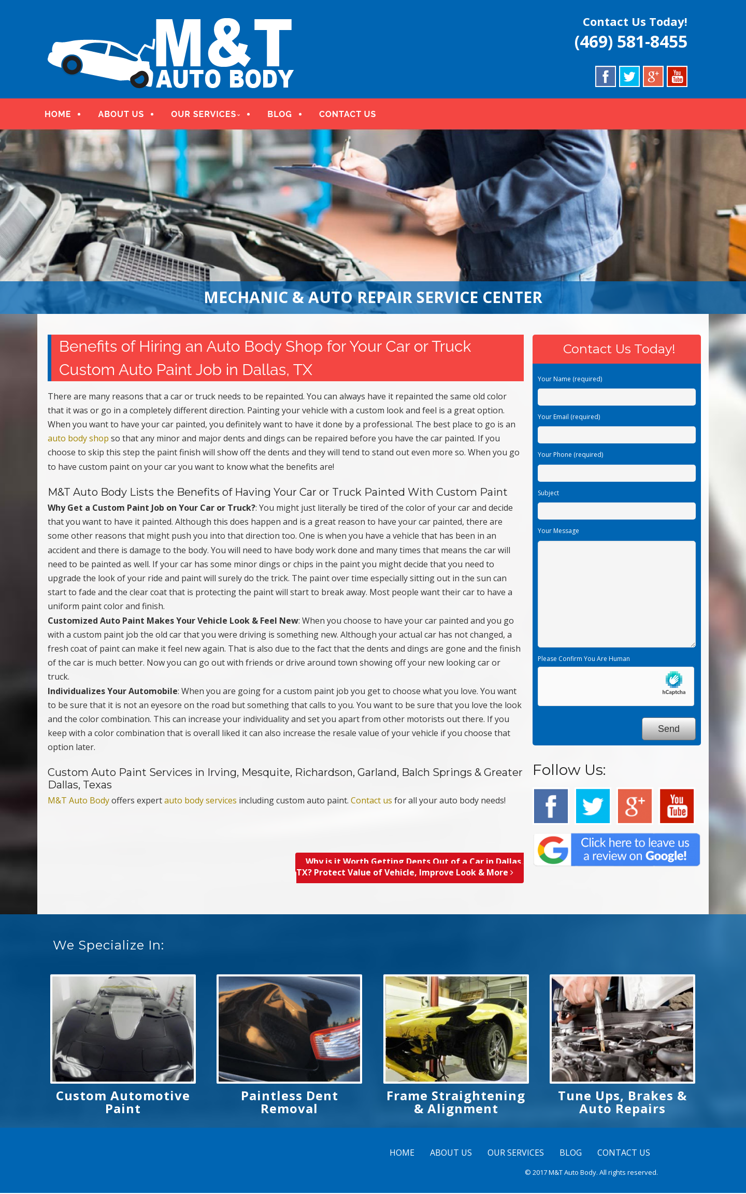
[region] (373, 223)
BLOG (283, 115)
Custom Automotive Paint (123, 1103)
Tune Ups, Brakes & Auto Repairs (622, 1103)
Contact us (371, 801)
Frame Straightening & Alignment (455, 1103)
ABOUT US (125, 115)
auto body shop (78, 439)
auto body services (200, 801)
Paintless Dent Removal (289, 1103)
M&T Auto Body (78, 801)
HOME (62, 115)
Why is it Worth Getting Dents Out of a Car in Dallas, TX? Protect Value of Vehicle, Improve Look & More (410, 868)
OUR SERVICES (207, 115)
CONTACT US (351, 115)
